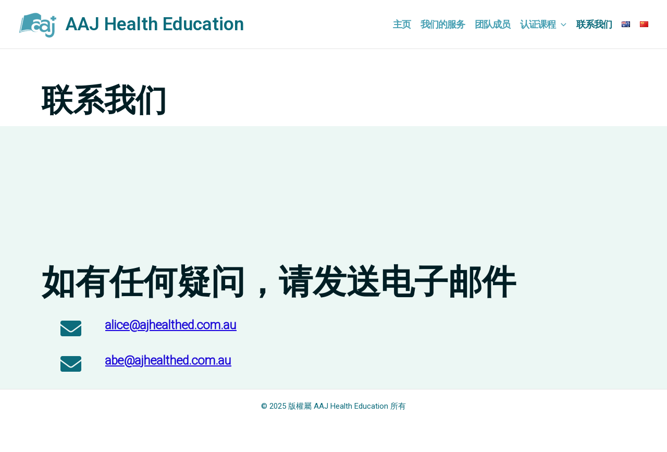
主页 (402, 24)
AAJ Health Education (154, 24)
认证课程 (543, 24)
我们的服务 (443, 24)
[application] (560, 24)
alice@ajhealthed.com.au (171, 325)
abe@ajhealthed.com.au (168, 360)
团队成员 (492, 24)
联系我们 (594, 24)
